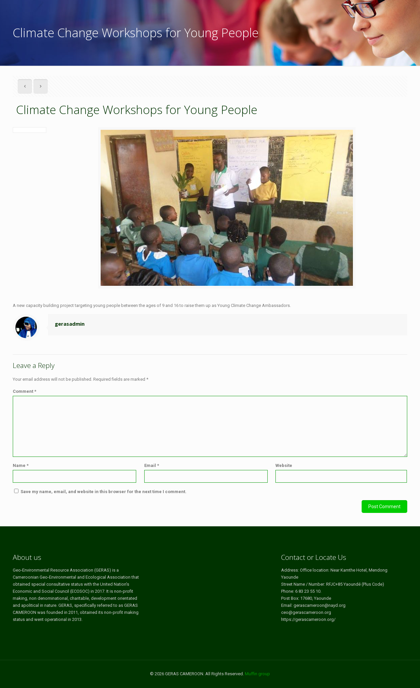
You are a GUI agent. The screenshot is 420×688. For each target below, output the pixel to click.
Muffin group (257, 673)
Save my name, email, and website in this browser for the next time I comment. (103, 491)
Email (151, 465)
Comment (24, 391)
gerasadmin (70, 323)
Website (283, 465)
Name (21, 465)
